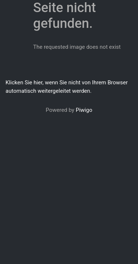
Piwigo (84, 110)
